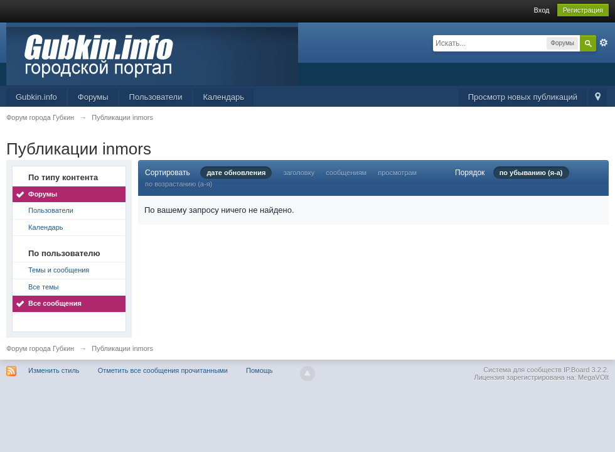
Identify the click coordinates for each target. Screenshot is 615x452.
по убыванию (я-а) (531, 172)
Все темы (43, 287)
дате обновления (235, 172)
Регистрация (583, 10)
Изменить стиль (54, 370)
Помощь (259, 370)
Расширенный (604, 43)
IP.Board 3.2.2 (585, 370)
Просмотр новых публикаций (522, 97)
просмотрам (397, 172)
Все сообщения (55, 303)
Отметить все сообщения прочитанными (163, 370)
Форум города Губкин (40, 348)
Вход (542, 10)
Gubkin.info (36, 97)
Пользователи (156, 97)
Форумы (93, 97)
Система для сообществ (522, 370)
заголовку (298, 172)
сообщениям (346, 172)
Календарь (223, 97)
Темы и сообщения (58, 270)
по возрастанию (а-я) (178, 184)
